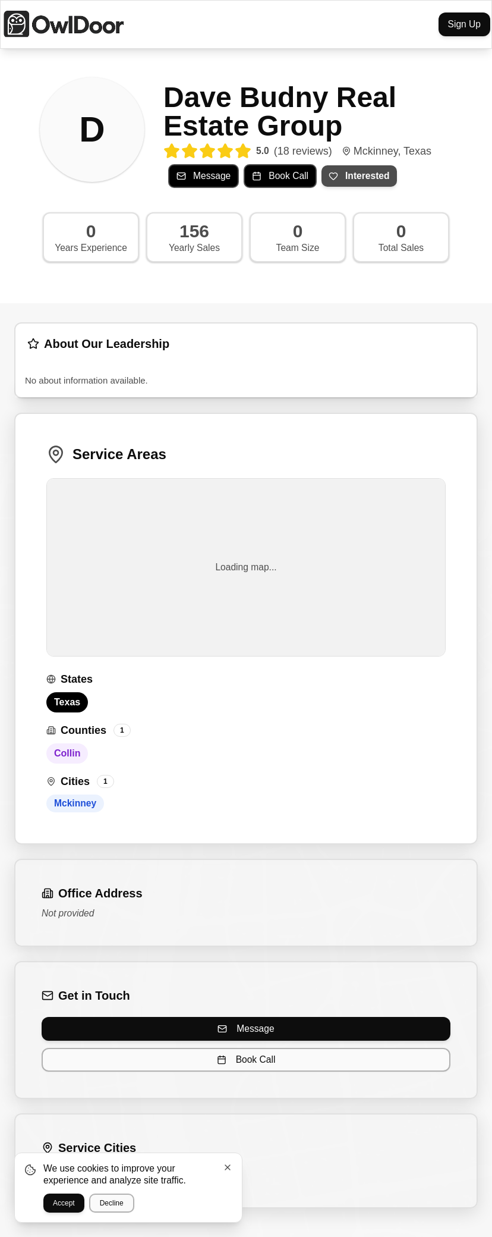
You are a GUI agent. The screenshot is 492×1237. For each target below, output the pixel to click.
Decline (112, 1203)
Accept (64, 1203)
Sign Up (464, 24)
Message (245, 1028)
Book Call (246, 1059)
